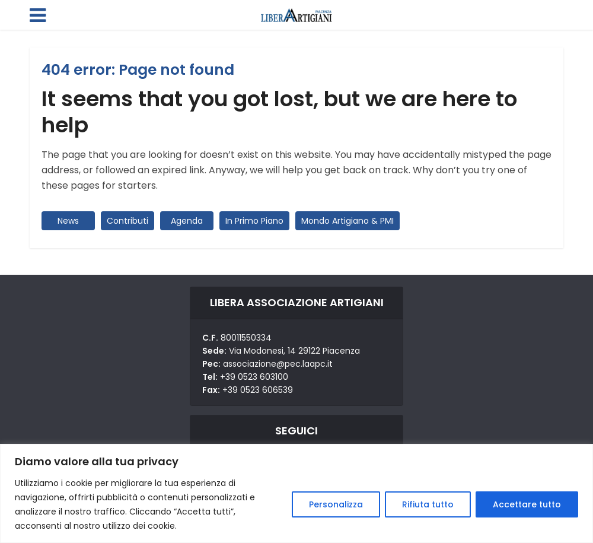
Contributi (127, 221)
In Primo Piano (254, 221)
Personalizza (336, 504)
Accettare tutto (527, 504)
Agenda (187, 221)
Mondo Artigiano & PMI (347, 221)
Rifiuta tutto (428, 504)
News (68, 221)
